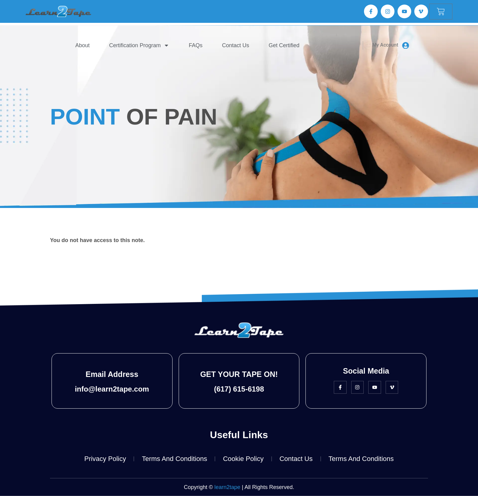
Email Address (112, 374)
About (83, 45)
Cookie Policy (243, 459)
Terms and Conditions (174, 459)
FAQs (196, 45)
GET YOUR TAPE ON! (239, 374)
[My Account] (405, 45)
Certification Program (139, 45)
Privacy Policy (105, 459)
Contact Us (235, 45)
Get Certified (284, 45)
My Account (385, 45)
